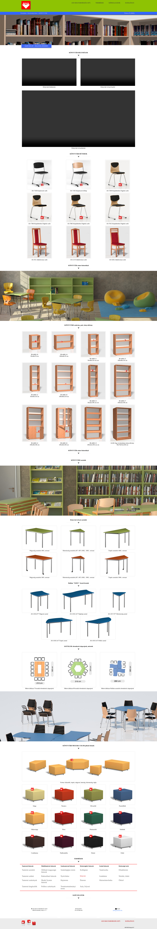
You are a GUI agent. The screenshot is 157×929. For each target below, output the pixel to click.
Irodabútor (103, 876)
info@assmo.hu (117, 910)
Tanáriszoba (103, 870)
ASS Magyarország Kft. (81, 3)
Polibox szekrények (48, 886)
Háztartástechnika (105, 880)
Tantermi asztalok (28, 870)
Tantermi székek (28, 876)
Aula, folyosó (85, 886)
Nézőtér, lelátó (124, 876)
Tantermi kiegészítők (29, 886)
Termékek (100, 3)
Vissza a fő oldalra (129, 13)
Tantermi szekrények (29, 880)
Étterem (83, 880)
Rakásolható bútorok (48, 876)
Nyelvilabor (65, 876)
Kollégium (84, 870)
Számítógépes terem (68, 870)
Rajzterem (64, 880)
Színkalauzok (114, 3)
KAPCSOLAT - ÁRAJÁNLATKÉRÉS (36, 46)
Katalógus (129, 3)
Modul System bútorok (46, 881)
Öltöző (121, 880)
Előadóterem (123, 870)
